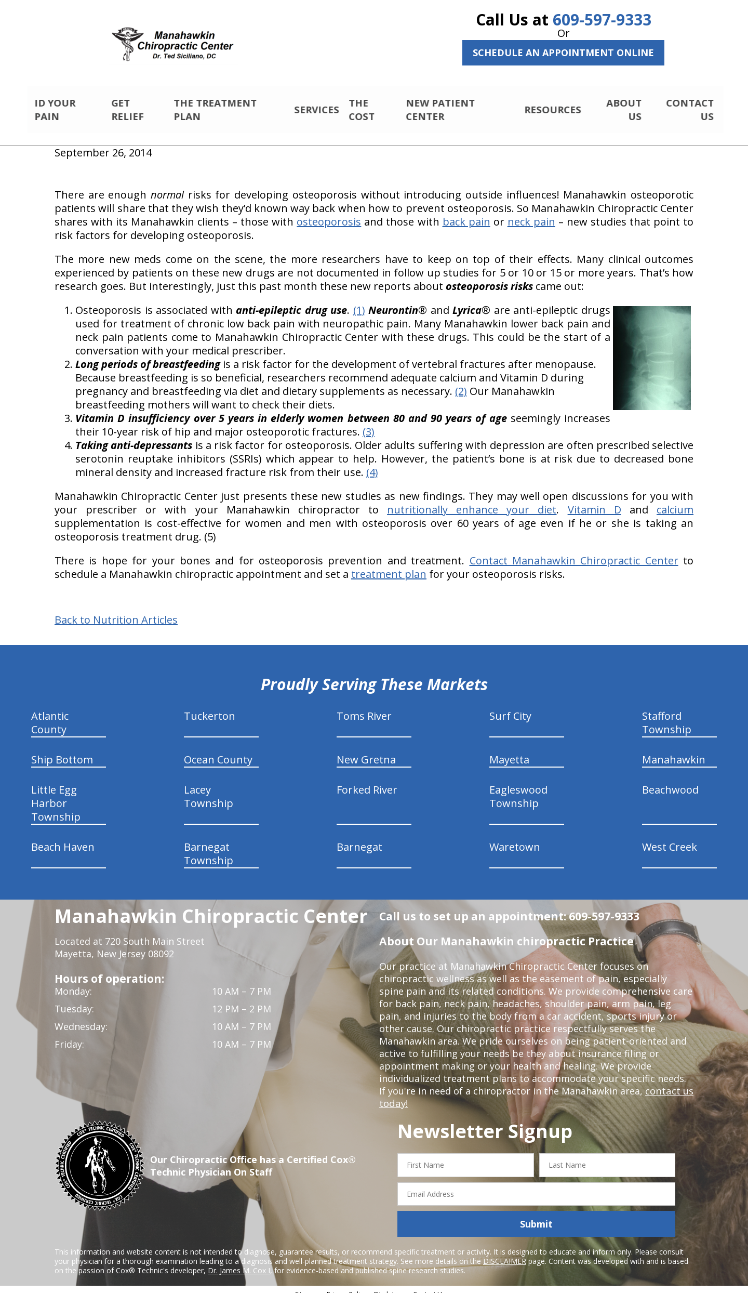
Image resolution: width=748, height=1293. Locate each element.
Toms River (364, 707)
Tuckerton (209, 707)
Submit (536, 1215)
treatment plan (388, 565)
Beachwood (670, 781)
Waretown (514, 838)
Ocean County (218, 751)
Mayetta (509, 751)
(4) (372, 463)
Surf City (510, 707)
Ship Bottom (62, 751)
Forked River (367, 781)
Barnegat (359, 838)
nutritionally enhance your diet (471, 501)
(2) (461, 382)
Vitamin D (594, 501)
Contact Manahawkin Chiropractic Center (574, 552)
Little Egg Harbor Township (56, 794)
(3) (369, 423)
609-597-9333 (602, 19)
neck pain (531, 213)
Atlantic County (50, 714)
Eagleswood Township (518, 787)
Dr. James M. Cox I (239, 1261)
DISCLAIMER (504, 1252)
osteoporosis (329, 213)
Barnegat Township (208, 845)
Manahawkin (673, 751)
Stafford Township (666, 714)
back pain (466, 213)
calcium (675, 501)
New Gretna (366, 751)
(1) (359, 301)
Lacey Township (208, 787)
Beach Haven (63, 838)
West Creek (669, 838)
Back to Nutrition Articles (116, 611)
